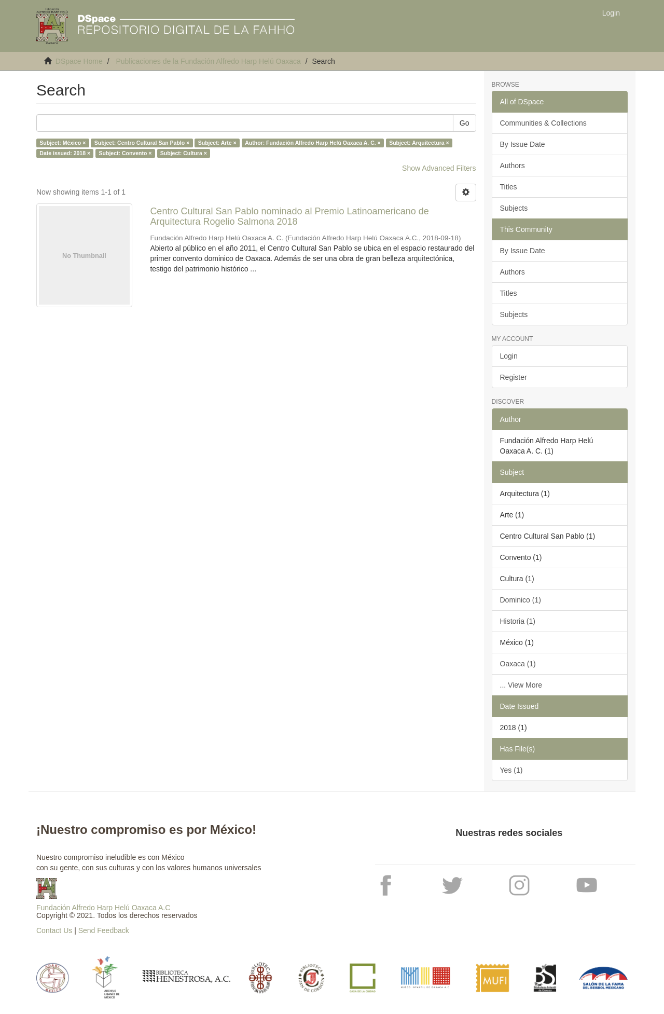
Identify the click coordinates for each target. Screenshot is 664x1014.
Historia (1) (517, 621)
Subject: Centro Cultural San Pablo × (141, 143)
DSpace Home (79, 61)
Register (513, 377)
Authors (512, 165)
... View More (521, 685)
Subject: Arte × (217, 143)
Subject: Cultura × (183, 153)
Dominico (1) (520, 600)
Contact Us (54, 930)
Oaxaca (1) (518, 664)
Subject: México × (62, 143)
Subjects (514, 208)
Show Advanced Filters (439, 168)
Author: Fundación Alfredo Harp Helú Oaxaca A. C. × (312, 143)
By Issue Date (522, 144)
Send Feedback (103, 930)
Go (464, 123)
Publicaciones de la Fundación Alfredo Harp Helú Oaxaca (208, 61)
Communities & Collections (543, 123)
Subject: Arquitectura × (419, 143)
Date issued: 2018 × (64, 153)
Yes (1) (511, 770)
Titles (508, 187)
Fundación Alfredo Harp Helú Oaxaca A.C (103, 907)
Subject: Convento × (125, 153)
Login (509, 356)
